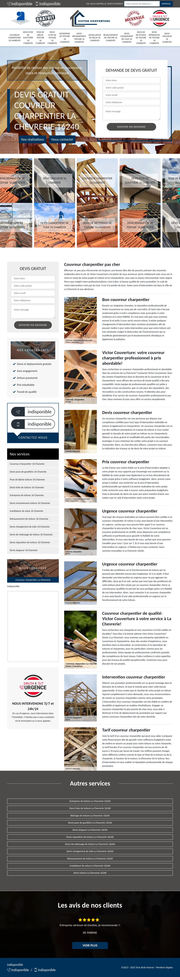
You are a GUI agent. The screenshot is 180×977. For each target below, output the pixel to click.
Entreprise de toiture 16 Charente (64, 37)
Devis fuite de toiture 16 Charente (52, 37)
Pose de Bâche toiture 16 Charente (40, 37)
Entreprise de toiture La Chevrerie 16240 (90, 801)
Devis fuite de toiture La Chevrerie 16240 (90, 808)
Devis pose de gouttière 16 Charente (28, 37)
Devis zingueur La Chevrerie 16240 (90, 829)
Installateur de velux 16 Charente (95, 38)
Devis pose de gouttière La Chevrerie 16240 (90, 822)
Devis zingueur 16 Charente (167, 37)
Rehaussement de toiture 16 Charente (110, 38)
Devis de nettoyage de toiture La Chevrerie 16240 (90, 844)
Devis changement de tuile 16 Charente (126, 37)
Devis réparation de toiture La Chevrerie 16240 (90, 837)
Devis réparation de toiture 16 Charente (154, 37)
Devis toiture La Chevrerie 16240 (90, 872)
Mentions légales (164, 967)
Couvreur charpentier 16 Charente (14, 38)
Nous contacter (62, 139)
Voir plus (90, 945)
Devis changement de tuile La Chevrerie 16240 (90, 851)
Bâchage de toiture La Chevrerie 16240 (90, 815)
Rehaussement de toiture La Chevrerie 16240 (90, 858)
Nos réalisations (32, 139)
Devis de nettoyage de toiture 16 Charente (141, 37)
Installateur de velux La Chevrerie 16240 (90, 865)
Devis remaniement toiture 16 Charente (79, 37)
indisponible (19, 3)
